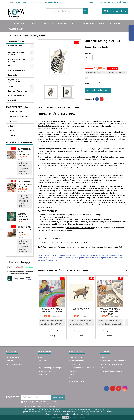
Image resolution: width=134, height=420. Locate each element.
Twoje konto (77, 351)
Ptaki (12, 130)
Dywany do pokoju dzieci (16, 47)
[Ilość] (94, 83)
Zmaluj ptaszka (24, 214)
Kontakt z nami (44, 374)
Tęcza (12, 135)
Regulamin (115, 23)
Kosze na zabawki (16, 95)
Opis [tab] (40, 107)
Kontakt (105, 351)
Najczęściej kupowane (55, 23)
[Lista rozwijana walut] (94, 2)
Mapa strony (43, 378)
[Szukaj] (67, 11)
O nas (102, 23)
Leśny (12, 126)
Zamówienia (74, 364)
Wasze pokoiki (16, 29)
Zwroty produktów (76, 361)
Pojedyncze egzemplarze (14, 80)
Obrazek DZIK (81, 309)
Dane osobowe (75, 357)
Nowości (19, 23)
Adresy (72, 374)
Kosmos (13, 121)
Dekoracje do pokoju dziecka (17, 60)
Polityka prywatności (46, 371)
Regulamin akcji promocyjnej (50, 367)
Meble (11, 66)
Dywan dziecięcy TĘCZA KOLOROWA (52, 310)
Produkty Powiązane (17, 91)
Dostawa (41, 357)
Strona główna (15, 41)
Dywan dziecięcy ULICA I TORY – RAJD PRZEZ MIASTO (24, 181)
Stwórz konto (122, 2)
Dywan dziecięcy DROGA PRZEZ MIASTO (24, 149)
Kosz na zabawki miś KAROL (24, 227)
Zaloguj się (108, 2)
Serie (10, 86)
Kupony (72, 378)
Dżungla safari (16, 111)
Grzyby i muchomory (19, 116)
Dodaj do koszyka (97, 90)
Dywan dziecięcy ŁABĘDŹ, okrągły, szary (110, 311)
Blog (74, 23)
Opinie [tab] (76, 107)
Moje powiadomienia (78, 381)
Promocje (33, 23)
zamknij (66, 418)
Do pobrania (88, 23)
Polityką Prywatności (80, 414)
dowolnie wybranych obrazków (80, 227)
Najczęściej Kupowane (19, 142)
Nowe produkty (12, 357)
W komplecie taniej (17, 70)
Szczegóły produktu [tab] (57, 107)
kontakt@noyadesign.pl (49, 2)
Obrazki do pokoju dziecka (16, 53)
